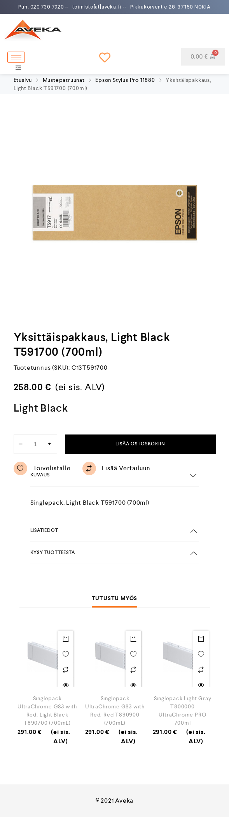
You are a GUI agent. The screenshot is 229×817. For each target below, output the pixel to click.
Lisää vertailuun (116, 468)
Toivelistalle (42, 468)
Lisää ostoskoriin (140, 444)
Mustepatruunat (64, 79)
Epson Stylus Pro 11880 (125, 79)
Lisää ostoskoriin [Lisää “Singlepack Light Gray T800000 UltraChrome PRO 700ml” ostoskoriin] (201, 638)
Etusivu (23, 79)
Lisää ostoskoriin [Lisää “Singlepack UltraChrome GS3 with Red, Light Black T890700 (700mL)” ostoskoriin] (65, 638)
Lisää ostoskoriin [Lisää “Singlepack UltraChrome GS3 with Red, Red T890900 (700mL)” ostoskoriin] (133, 638)
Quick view (65, 685)
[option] (115, 213)
